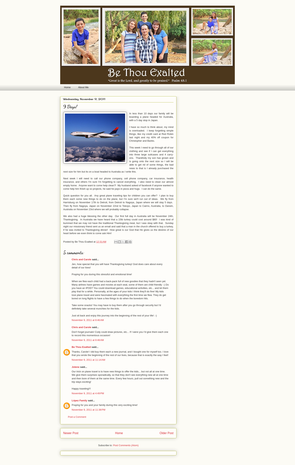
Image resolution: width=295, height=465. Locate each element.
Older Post (166, 433)
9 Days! (70, 106)
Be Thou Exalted (81, 347)
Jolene (75, 367)
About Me (83, 87)
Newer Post (70, 433)
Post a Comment (77, 416)
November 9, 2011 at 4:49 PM (88, 393)
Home (67, 87)
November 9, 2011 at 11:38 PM (88, 409)
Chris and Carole (81, 259)
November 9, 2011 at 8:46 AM (88, 320)
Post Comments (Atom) (125, 445)
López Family (79, 400)
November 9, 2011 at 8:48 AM (88, 340)
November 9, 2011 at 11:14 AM (88, 359)
